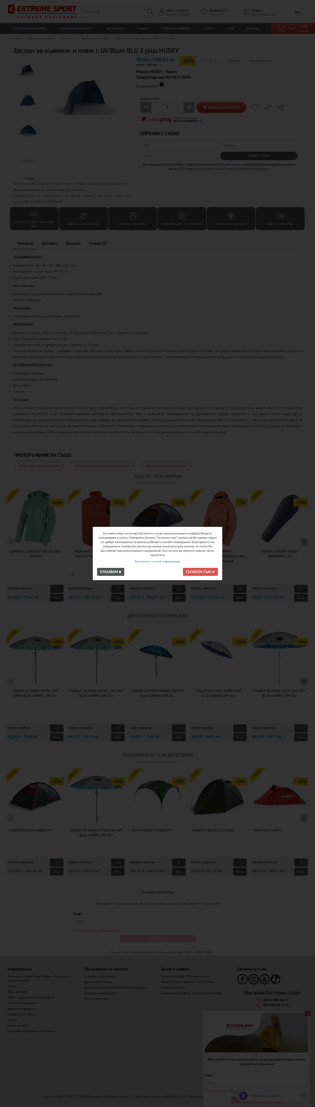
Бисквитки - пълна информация (157, 561)
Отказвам (110, 572)
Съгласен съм (200, 572)
